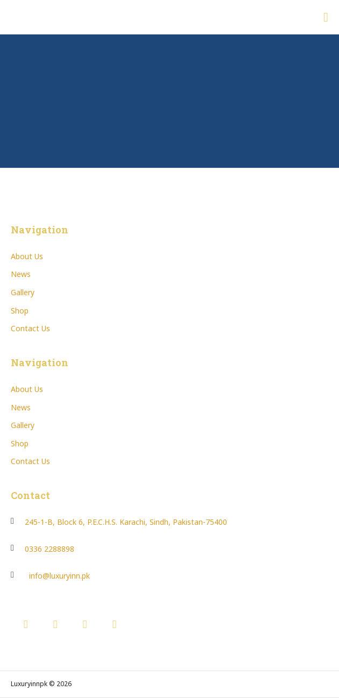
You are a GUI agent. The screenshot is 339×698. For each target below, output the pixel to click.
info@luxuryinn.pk (59, 576)
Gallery (22, 292)
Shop (20, 310)
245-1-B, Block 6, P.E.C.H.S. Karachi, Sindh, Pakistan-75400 (126, 522)
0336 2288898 (49, 549)
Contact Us (30, 328)
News (21, 274)
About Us (27, 256)
